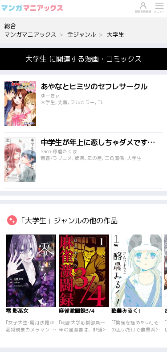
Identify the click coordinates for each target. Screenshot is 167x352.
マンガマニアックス (30, 34)
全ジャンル (81, 34)
